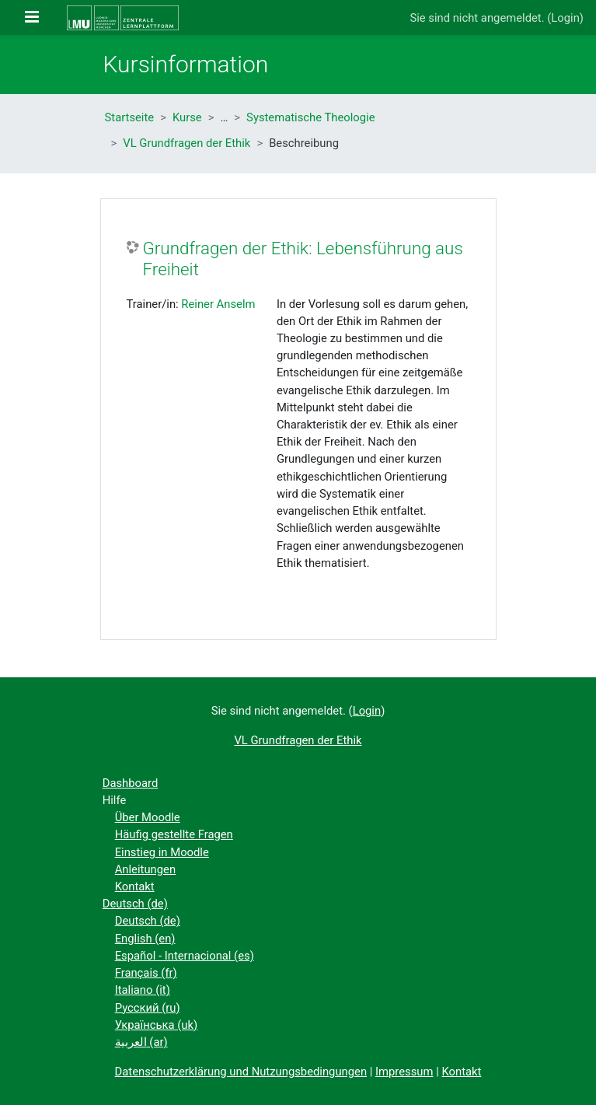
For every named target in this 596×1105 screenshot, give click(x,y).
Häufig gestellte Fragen (174, 834)
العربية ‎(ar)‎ (141, 1042)
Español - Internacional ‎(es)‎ (184, 956)
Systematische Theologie (310, 117)
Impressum (404, 1072)
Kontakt (135, 886)
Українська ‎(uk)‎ (156, 1025)
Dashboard (131, 783)
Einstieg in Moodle (162, 852)
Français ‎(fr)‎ (146, 973)
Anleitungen (145, 869)
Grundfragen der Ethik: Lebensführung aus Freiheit (303, 258)
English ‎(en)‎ (145, 939)
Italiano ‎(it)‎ (142, 990)
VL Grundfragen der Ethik (186, 143)
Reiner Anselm (218, 304)
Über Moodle (147, 817)
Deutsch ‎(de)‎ (135, 904)
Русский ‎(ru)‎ (147, 1008)
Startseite (130, 117)
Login (565, 18)
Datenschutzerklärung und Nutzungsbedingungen (241, 1072)
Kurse (187, 117)
